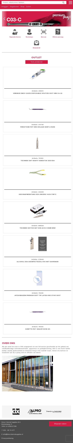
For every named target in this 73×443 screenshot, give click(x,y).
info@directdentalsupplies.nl (13, 434)
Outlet (28, 7)
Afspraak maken (60, 424)
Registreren (14, 7)
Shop (22, 7)
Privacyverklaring (7, 438)
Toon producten (37, 62)
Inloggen (4, 7)
